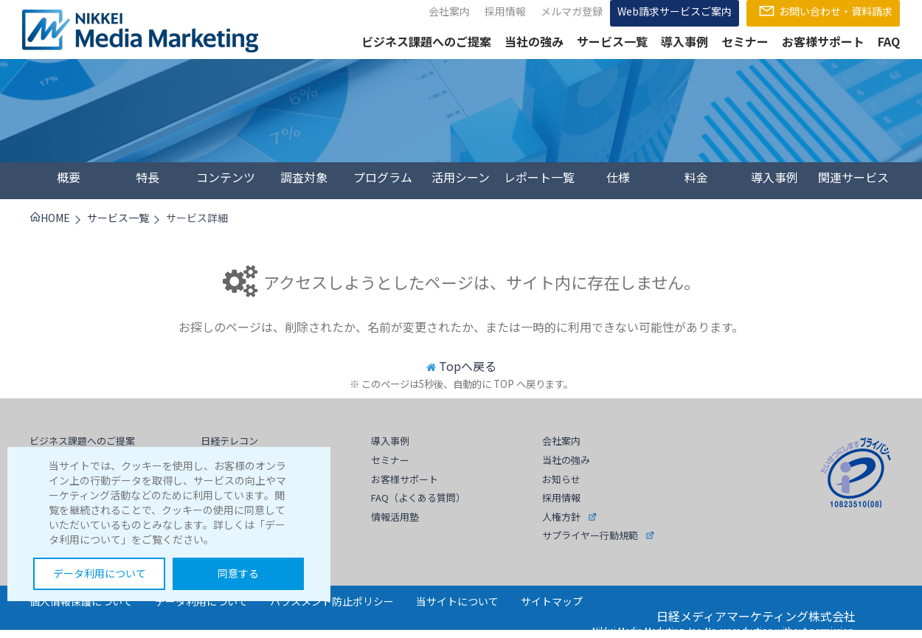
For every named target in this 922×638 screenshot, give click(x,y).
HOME (50, 217)
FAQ (889, 41)
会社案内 (449, 11)
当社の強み (534, 41)
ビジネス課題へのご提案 (426, 41)
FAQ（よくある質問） (418, 497)
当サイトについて (457, 601)
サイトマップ (552, 601)
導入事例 (684, 41)
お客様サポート (823, 41)
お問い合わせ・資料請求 (823, 11)
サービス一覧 (612, 41)
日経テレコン (229, 441)
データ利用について (99, 573)
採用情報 (505, 11)
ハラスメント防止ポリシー (332, 601)
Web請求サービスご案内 (674, 11)
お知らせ (561, 479)
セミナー (745, 41)
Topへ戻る (467, 366)
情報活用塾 (395, 517)
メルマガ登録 (572, 11)
